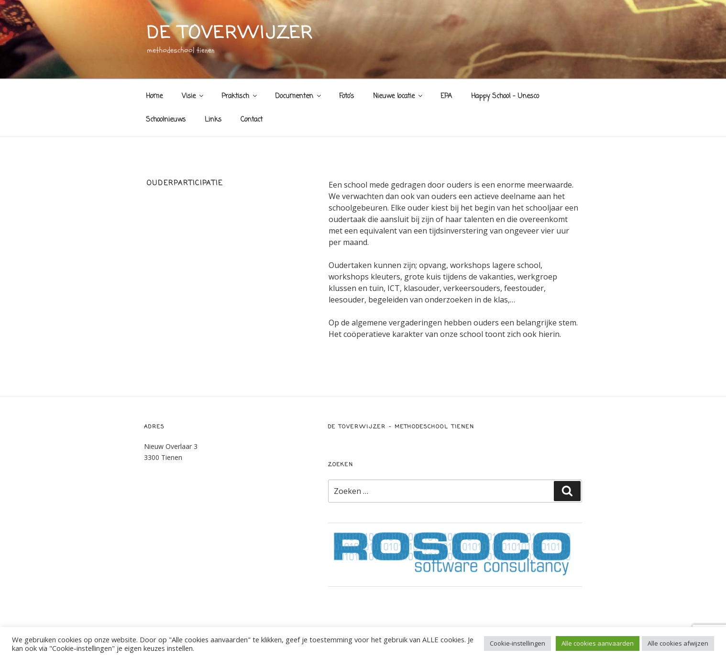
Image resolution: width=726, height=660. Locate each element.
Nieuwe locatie (398, 96)
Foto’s (346, 96)
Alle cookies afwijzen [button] (678, 643)
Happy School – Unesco (505, 96)
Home (154, 96)
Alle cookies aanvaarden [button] (597, 643)
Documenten (298, 96)
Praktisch (239, 96)
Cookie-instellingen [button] (517, 643)
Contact (252, 120)
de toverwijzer (230, 34)
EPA (446, 96)
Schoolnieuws (166, 120)
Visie (193, 96)
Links (213, 120)
